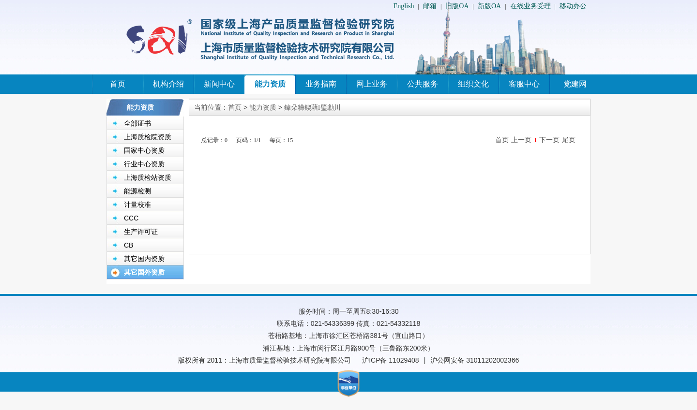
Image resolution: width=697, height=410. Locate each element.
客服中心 (524, 84)
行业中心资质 (144, 164)
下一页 (549, 140)
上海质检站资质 (147, 177)
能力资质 (270, 84)
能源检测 (137, 191)
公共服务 (422, 84)
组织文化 (473, 84)
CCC (131, 218)
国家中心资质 (144, 150)
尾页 (569, 140)
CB (128, 245)
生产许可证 (141, 231)
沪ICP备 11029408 (390, 360)
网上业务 (371, 84)
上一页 (521, 140)
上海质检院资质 (147, 137)
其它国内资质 (144, 259)
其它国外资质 (144, 272)
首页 (117, 84)
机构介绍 (168, 84)
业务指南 (320, 84)
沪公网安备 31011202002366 (474, 360)
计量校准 (137, 204)
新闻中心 (219, 84)
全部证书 (137, 123)
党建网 (575, 84)
